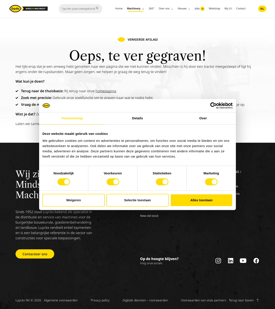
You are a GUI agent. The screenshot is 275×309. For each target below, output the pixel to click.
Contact (240, 8)
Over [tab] (203, 118)
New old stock (149, 216)
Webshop (214, 8)
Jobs (199, 9)
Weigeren (73, 200)
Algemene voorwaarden (61, 300)
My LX (228, 8)
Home (119, 8)
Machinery (135, 8)
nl (262, 8)
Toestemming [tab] (72, 118)
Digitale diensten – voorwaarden (145, 300)
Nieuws (184, 8)
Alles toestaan (201, 200)
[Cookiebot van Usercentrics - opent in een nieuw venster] (213, 105)
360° (151, 8)
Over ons (166, 8)
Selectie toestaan (137, 200)
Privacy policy (100, 300)
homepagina (106, 91)
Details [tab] (137, 118)
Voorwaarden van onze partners (203, 300)
